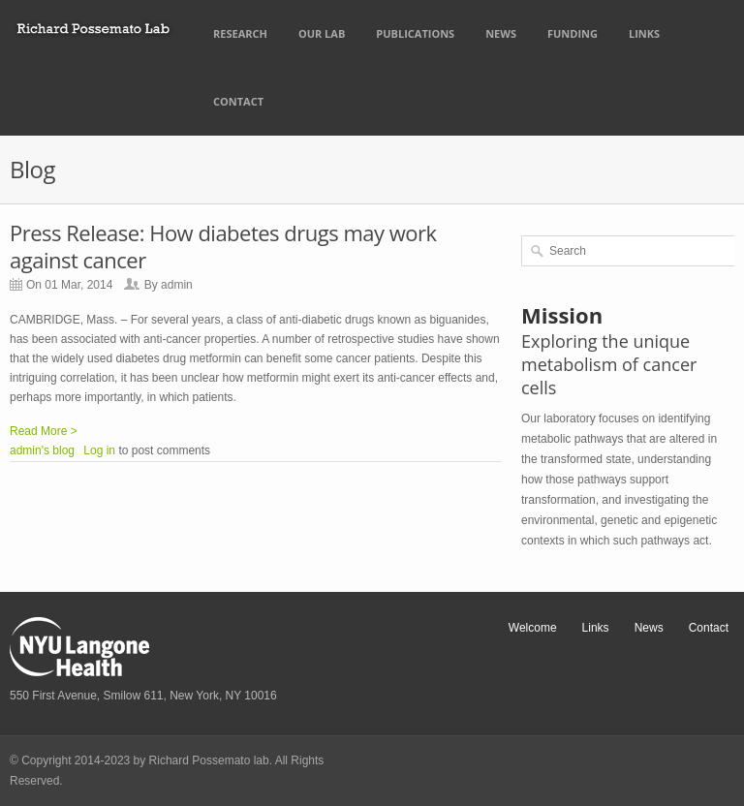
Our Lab (321, 33)
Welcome (533, 628)
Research (240, 33)
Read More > (44, 431)
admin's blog (42, 450)
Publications (415, 33)
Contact (238, 101)
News (500, 33)
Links (644, 33)
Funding (572, 33)
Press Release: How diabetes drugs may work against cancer (223, 246)
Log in (99, 450)
